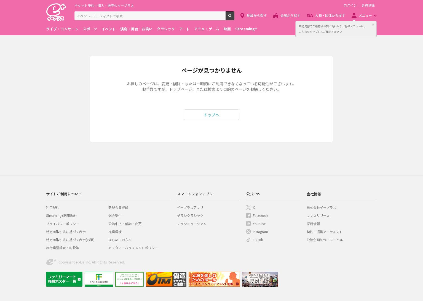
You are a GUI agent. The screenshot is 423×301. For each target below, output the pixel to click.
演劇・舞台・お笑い (136, 28)
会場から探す (290, 15)
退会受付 (115, 215)
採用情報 (313, 223)
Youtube (259, 223)
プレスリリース (318, 215)
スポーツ (90, 28)
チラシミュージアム (192, 223)
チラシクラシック (190, 215)
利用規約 (52, 207)
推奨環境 (115, 231)
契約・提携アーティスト (324, 231)
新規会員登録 (118, 207)
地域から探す (257, 15)
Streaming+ (246, 28)
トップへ (211, 115)
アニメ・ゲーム (206, 28)
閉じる (373, 24)
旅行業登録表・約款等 (62, 247)
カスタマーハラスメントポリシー (133, 247)
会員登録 (368, 5)
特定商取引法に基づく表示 (66, 231)
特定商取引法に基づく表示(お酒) (70, 239)
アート (184, 28)
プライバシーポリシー (62, 223)
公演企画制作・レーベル (325, 239)
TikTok (258, 239)
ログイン (350, 5)
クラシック (166, 28)
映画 (227, 28)
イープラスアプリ (190, 207)
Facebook (260, 215)
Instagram (260, 231)
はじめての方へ (120, 239)
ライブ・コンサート (62, 28)
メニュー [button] (365, 15)
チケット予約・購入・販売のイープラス (104, 5)
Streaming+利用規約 (61, 215)
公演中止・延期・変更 (124, 223)
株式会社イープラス (321, 207)
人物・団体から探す (330, 15)
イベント (108, 28)
